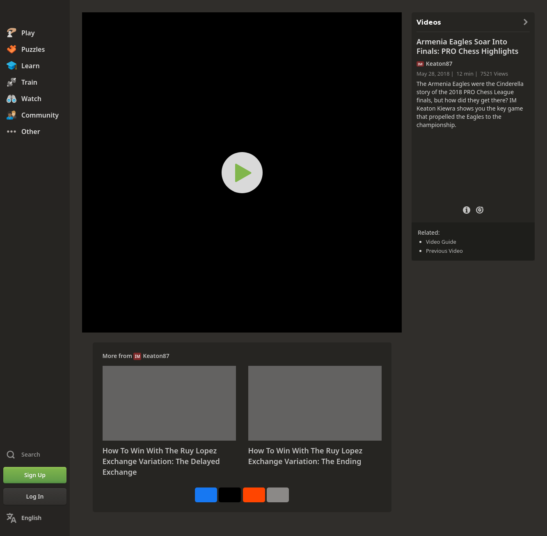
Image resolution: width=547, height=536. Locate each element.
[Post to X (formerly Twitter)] (230, 494)
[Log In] (34, 496)
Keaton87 (156, 356)
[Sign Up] (34, 475)
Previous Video (444, 250)
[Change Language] (34, 518)
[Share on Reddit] (254, 494)
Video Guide (441, 241)
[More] (278, 494)
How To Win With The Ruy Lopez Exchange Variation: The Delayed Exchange (161, 461)
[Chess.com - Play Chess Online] (34, 14)
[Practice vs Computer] (480, 209)
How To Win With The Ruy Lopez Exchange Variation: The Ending (305, 456)
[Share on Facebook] (206, 494)
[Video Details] (466, 209)
